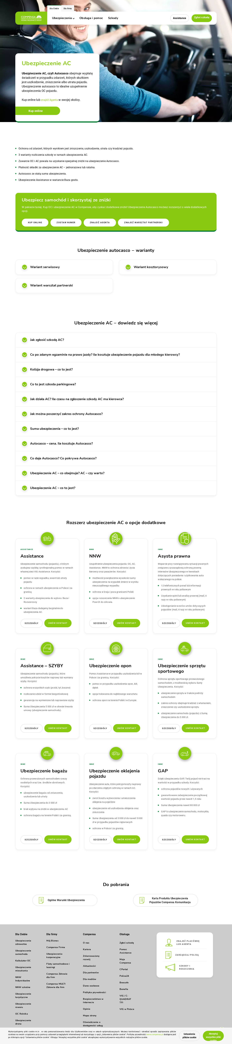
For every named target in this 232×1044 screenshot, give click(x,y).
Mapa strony (89, 1016)
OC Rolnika (21, 1017)
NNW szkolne (22, 990)
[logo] (31, 18)
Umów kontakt (58, 624)
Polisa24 (124, 977)
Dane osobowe (91, 986)
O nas (86, 943)
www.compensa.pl (28, 1037)
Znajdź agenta (102, 223)
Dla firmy (68, 8)
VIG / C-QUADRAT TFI (125, 1000)
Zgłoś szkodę (201, 17)
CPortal (124, 970)
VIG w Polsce (127, 1010)
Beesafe (124, 983)
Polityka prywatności (94, 993)
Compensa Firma (55, 950)
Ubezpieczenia (63, 18)
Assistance (178, 18)
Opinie (86, 1010)
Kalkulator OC (23, 963)
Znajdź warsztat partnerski (147, 223)
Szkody (113, 18)
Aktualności (89, 967)
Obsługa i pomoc (91, 18)
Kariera (87, 950)
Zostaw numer (67, 223)
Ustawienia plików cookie (180, 1035)
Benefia (124, 990)
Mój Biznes (52, 943)
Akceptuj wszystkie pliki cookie (211, 1034)
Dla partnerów (91, 973)
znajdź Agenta (50, 100)
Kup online (38, 112)
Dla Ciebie (54, 8)
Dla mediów (89, 980)
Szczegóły (32, 624)
